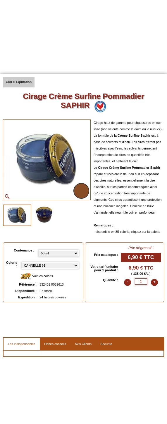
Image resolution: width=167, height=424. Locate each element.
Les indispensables (21, 344)
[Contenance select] (59, 253)
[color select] (50, 265)
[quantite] (141, 281)
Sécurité (106, 344)
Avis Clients (83, 344)
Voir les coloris (36, 276)
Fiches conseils (55, 344)
